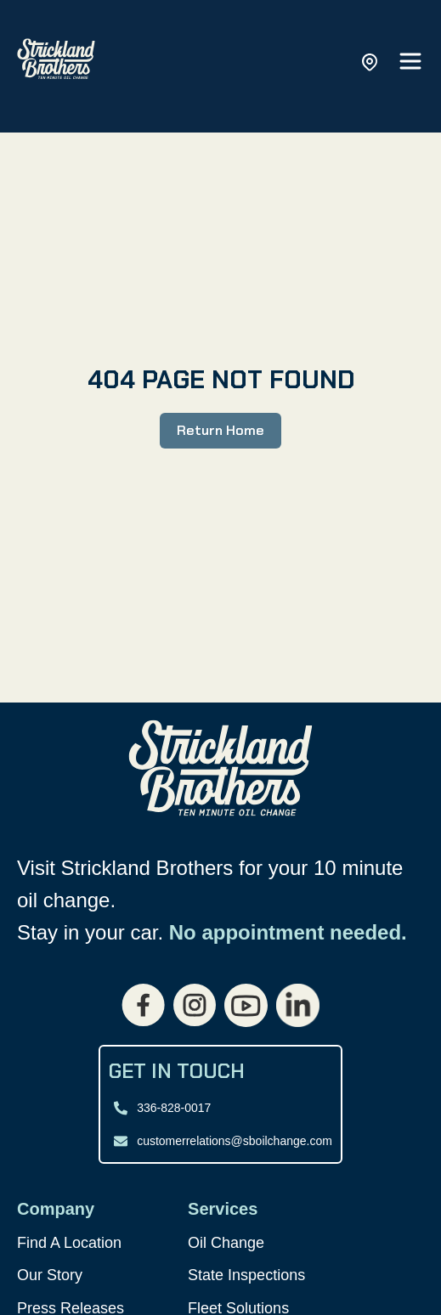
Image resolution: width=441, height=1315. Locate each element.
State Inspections (246, 1275)
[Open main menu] (410, 62)
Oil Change (226, 1242)
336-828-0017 (174, 1108)
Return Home (220, 430)
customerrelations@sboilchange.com (234, 1141)
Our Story (49, 1275)
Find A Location (69, 1242)
